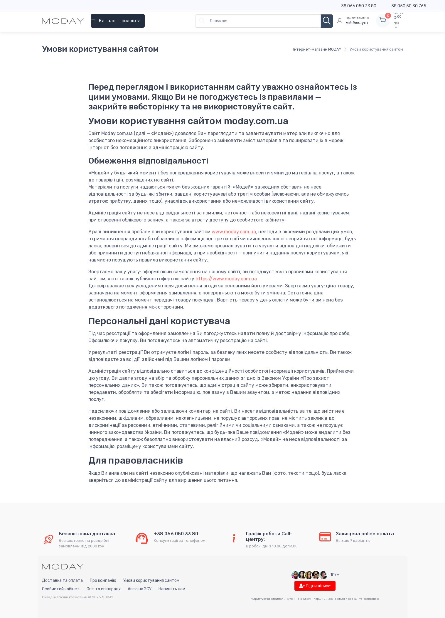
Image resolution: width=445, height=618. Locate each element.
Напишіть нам (172, 589)
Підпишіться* (315, 586)
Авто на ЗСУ (139, 589)
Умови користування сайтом (151, 580)
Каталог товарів (113, 21)
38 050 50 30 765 (408, 6)
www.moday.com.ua (234, 231)
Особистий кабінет (61, 589)
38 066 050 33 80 (358, 6)
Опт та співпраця (104, 589)
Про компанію (103, 580)
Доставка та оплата (62, 580)
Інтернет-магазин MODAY (317, 49)
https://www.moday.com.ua (226, 278)
